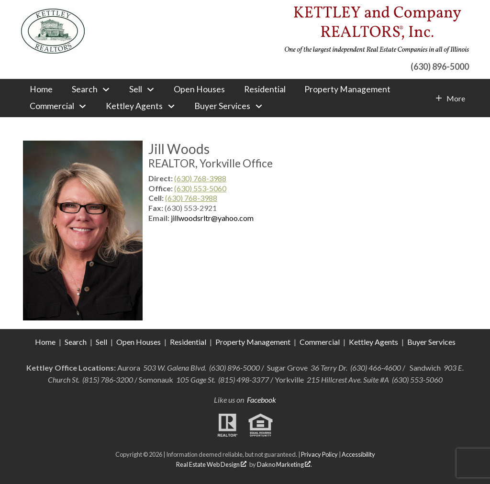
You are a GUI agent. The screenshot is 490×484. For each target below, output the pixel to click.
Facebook (261, 399)
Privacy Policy (319, 454)
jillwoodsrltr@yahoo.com (212, 217)
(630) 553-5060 (200, 188)
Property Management (347, 89)
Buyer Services (431, 341)
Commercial (320, 341)
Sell (101, 341)
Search (76, 341)
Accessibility (358, 454)
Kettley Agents (373, 341)
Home (41, 89)
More (455, 98)
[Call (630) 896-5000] (377, 65)
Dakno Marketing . (284, 464)
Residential (265, 89)
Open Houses (199, 89)
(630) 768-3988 (200, 178)
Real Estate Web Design (211, 464)
